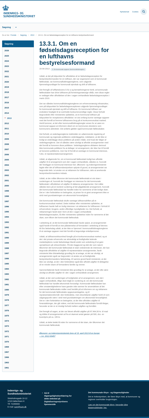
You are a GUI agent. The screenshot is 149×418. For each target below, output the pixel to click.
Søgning (6, 27)
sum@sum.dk (20, 407)
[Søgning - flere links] (15, 27)
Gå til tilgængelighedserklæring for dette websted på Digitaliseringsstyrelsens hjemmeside (58, 398)
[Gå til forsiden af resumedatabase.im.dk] (17, 11)
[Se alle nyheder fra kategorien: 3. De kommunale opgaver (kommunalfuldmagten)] (68, 69)
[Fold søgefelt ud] (144, 11)
